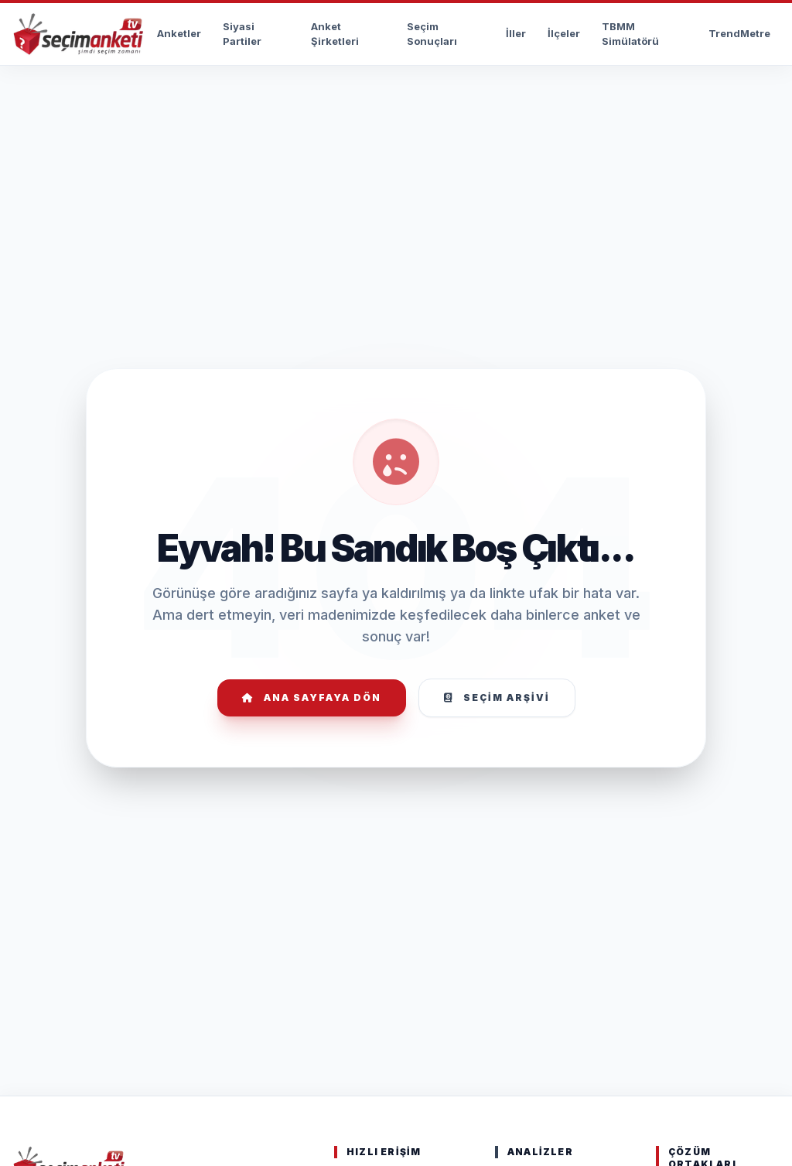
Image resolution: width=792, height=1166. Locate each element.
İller (516, 33)
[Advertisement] (396, 113)
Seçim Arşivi (497, 697)
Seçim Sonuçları (432, 34)
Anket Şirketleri (335, 34)
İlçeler (564, 33)
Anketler (179, 33)
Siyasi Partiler (242, 34)
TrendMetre (739, 33)
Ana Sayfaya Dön (311, 697)
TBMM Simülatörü (630, 34)
